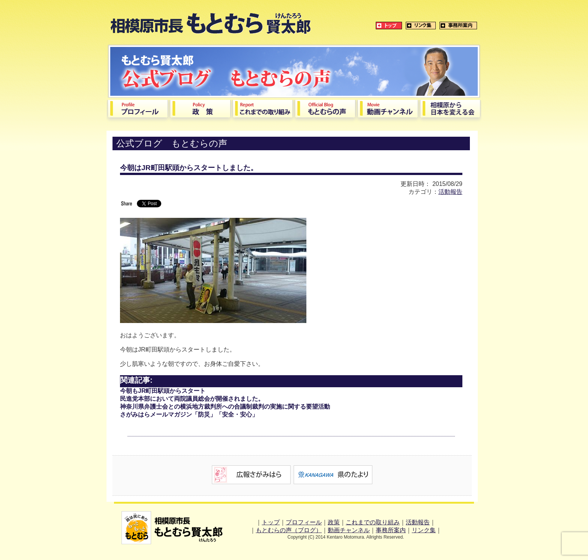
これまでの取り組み (373, 522)
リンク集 (424, 530)
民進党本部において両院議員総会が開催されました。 (192, 398)
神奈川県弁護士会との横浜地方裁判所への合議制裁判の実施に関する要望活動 (225, 406)
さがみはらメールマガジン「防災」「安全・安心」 (189, 414)
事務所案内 (391, 530)
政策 (334, 522)
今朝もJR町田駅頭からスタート (163, 391)
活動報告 (450, 192)
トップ (271, 522)
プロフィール (304, 522)
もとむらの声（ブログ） (289, 530)
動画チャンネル (349, 530)
